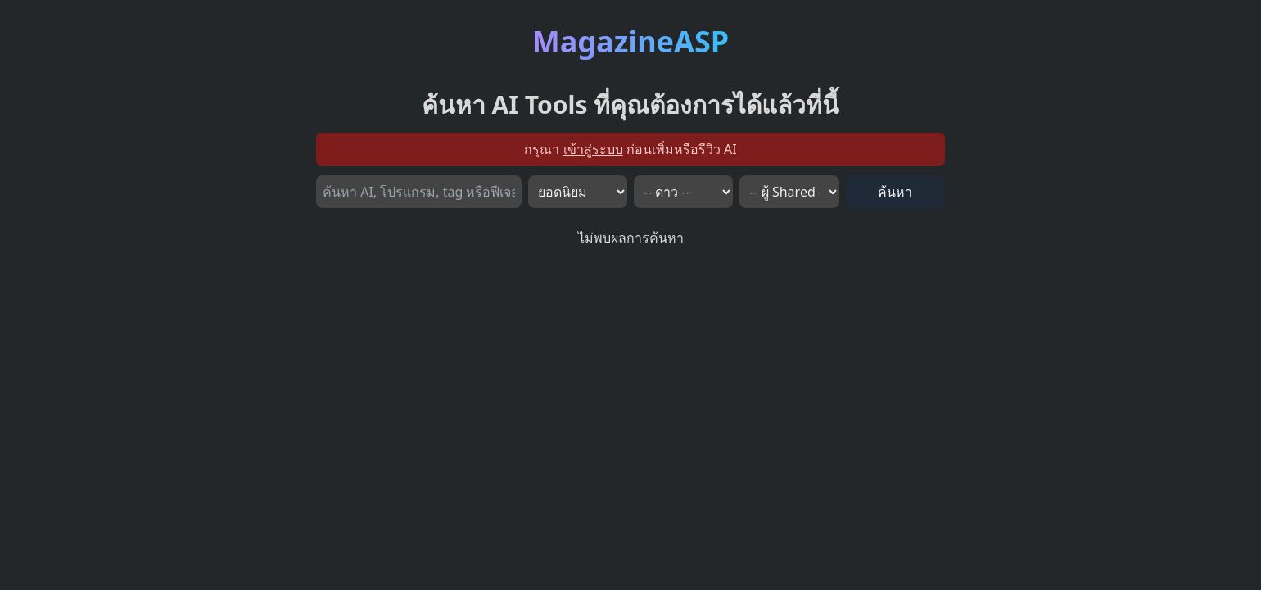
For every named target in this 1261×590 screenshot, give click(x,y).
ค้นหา (895, 192)
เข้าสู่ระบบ (593, 149)
